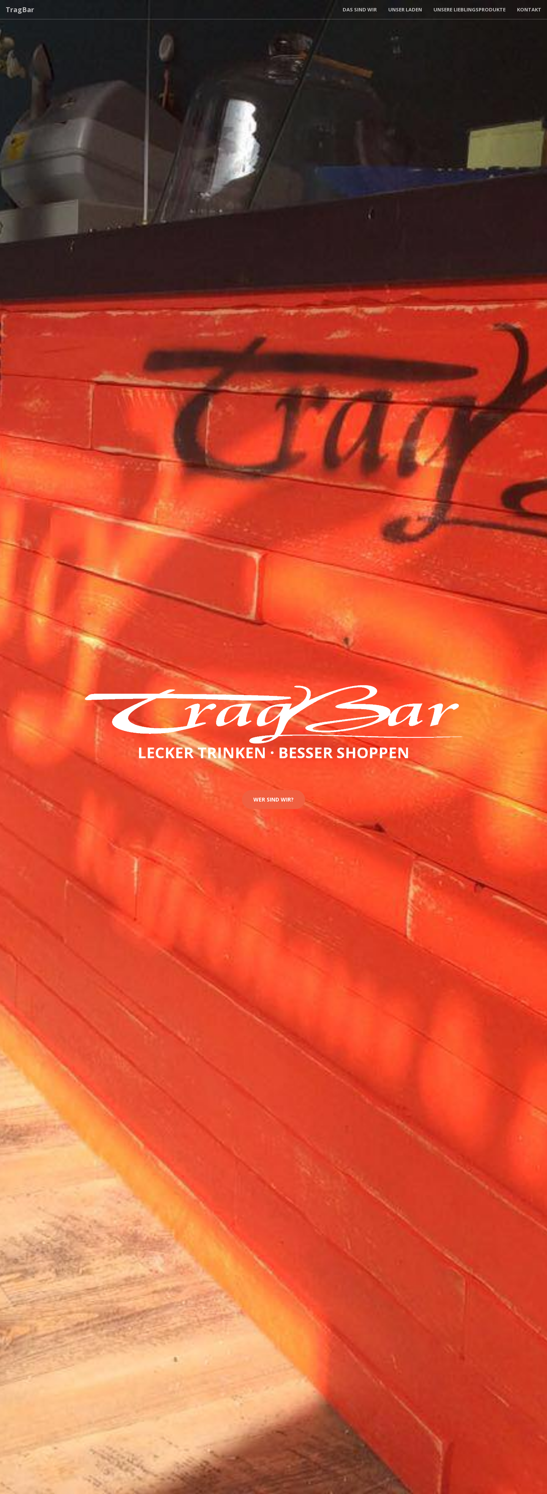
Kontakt (529, 9)
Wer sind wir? (273, 799)
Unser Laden (405, 9)
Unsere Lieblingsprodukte (469, 9)
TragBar (20, 9)
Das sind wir (360, 9)
